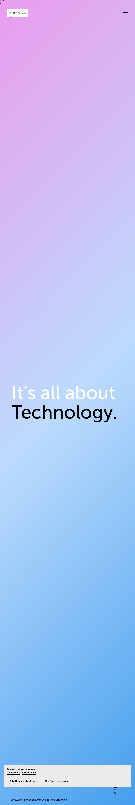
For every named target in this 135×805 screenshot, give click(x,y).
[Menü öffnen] (124, 13)
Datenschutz (13, 772)
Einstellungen (29, 772)
